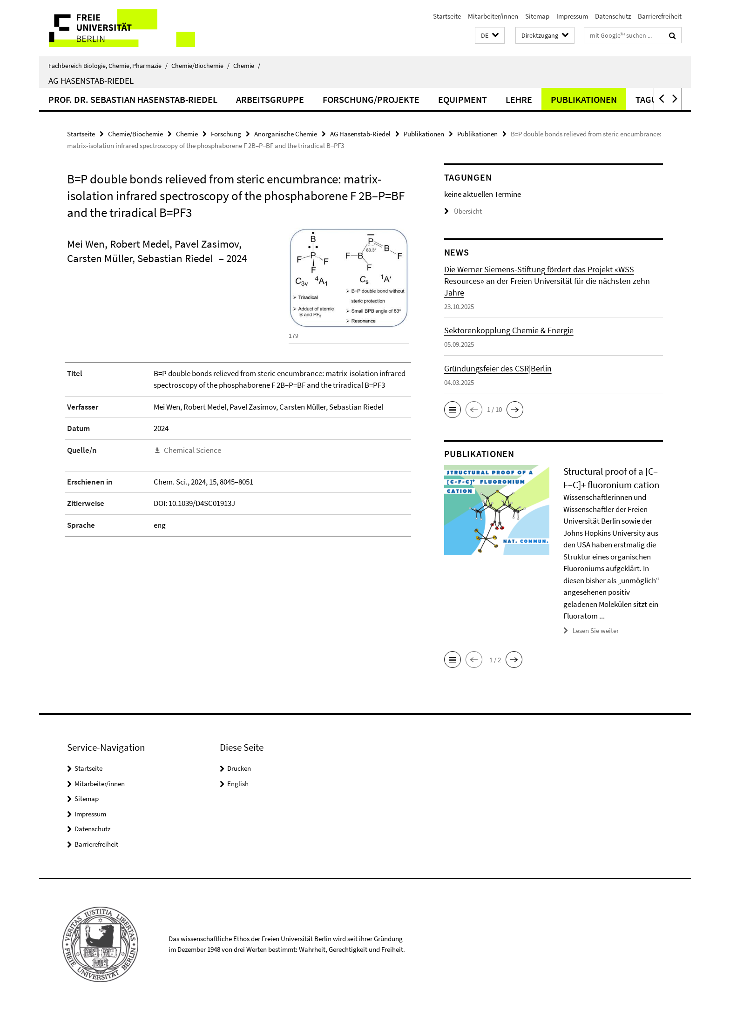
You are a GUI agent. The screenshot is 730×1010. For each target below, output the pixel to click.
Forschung (226, 133)
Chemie (246, 65)
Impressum (572, 16)
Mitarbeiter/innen (493, 16)
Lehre (519, 99)
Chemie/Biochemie (200, 65)
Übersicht (463, 211)
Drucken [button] (239, 768)
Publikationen (584, 99)
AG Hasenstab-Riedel (91, 80)
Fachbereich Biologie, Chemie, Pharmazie (108, 65)
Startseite (447, 16)
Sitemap (537, 16)
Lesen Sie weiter (596, 630)
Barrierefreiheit (660, 16)
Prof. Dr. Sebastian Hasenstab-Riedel (132, 99)
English (238, 783)
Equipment (462, 99)
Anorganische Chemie (285, 133)
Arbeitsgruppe (270, 99)
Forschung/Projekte (371, 99)
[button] (490, 35)
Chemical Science (192, 450)
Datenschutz (613, 16)
